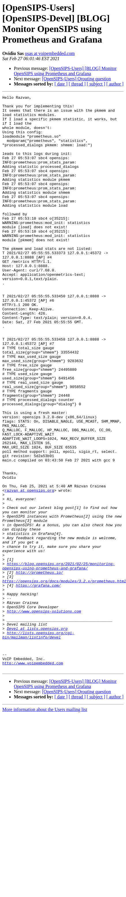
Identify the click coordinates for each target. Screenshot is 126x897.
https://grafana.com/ (38, 683)
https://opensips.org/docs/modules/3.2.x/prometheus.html (64, 678)
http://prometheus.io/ (39, 668)
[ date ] (60, 83)
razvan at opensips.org (29, 569)
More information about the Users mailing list (44, 824)
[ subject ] (96, 83)
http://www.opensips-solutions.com (44, 714)
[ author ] (115, 83)
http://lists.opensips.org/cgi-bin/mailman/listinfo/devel (38, 743)
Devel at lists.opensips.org (37, 735)
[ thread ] (77, 83)
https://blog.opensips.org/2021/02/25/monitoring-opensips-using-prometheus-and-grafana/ (58, 660)
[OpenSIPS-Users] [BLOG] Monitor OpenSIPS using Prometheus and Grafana (65, 71)
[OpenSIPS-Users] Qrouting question (76, 78)
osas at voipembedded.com (50, 53)
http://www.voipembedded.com (32, 777)
